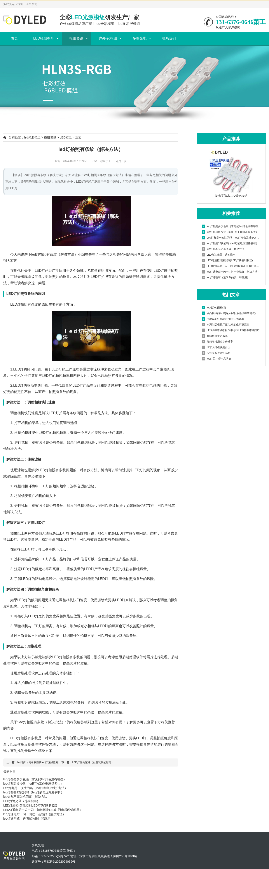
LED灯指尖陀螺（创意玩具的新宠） (93, 762)
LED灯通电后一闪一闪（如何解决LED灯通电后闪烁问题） (42, 810)
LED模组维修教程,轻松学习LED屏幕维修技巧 (231, 330)
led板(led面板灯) (214, 307)
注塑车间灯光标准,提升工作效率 (223, 319)
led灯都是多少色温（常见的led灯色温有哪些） (34, 779)
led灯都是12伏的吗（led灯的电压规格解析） (33, 792)
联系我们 (169, 38)
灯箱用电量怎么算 (215, 336)
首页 (14, 38)
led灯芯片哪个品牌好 (216, 358)
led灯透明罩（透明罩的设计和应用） (28, 818)
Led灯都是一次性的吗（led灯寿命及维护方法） (35, 788)
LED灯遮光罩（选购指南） (21, 801)
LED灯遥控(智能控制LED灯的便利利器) (30, 805)
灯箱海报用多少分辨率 (217, 341)
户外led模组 (108, 38)
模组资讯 (76, 38)
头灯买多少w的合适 (216, 353)
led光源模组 (32, 137)
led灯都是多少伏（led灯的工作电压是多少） (33, 783)
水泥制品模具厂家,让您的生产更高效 (225, 324)
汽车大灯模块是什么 (216, 347)
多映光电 (140, 38)
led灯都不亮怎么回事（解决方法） (26, 796)
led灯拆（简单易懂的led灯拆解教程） (39, 762)
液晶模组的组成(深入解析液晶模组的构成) (229, 313)
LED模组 (66, 137)
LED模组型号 (43, 38)
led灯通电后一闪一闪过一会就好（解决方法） (34, 814)
